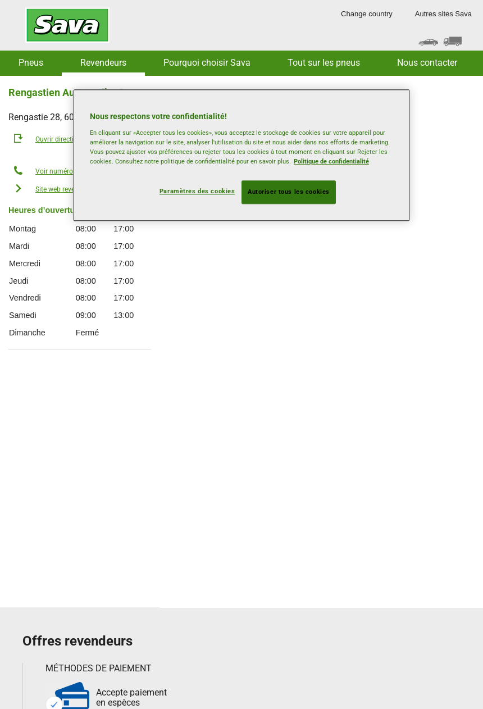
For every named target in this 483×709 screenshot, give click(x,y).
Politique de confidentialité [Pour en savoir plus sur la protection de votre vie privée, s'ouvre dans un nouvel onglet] (331, 161)
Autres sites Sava (443, 14)
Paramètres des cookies (197, 191)
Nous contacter (427, 62)
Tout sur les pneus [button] (324, 62)
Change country (367, 14)
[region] (241, 155)
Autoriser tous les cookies (289, 192)
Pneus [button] (31, 62)
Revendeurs (103, 62)
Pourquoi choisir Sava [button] (206, 62)
